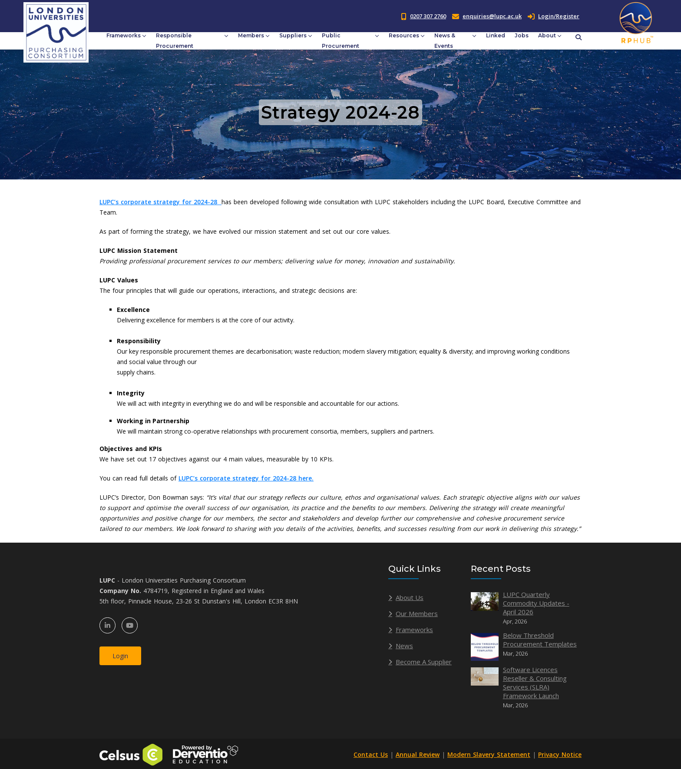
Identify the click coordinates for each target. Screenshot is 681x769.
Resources (404, 35)
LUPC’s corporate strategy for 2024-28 (160, 202)
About (547, 35)
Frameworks (123, 35)
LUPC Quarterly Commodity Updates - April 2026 (536, 603)
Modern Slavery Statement (488, 754)
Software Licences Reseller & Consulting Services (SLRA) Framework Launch (535, 682)
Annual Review (418, 754)
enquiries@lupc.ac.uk (492, 16)
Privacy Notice (560, 754)
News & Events (444, 40)
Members (251, 35)
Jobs (522, 35)
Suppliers (293, 35)
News (404, 645)
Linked (495, 35)
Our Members (417, 613)
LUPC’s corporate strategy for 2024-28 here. (246, 478)
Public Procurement (340, 40)
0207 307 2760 (428, 16)
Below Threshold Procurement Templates (540, 639)
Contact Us (371, 754)
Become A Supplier (424, 661)
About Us (409, 597)
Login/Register (553, 16)
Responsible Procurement (174, 40)
